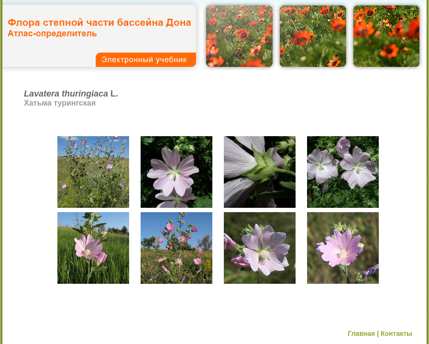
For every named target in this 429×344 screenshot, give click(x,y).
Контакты (396, 333)
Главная (361, 333)
